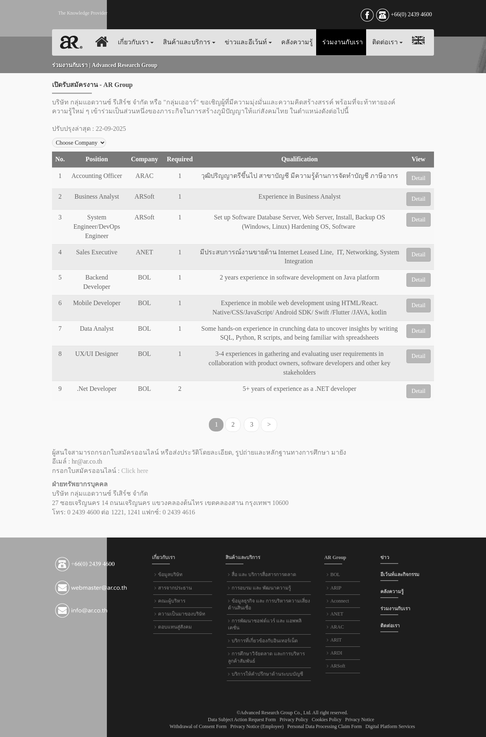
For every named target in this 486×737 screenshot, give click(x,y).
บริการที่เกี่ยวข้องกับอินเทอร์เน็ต (265, 641)
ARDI (336, 653)
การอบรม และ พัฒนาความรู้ (261, 588)
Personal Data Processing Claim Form (324, 726)
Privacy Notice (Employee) (257, 726)
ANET (336, 614)
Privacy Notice (359, 719)
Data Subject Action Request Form (242, 719)
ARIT (336, 640)
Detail (418, 178)
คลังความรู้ (297, 42)
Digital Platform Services (390, 726)
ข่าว (384, 557)
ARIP (335, 588)
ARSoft (337, 666)
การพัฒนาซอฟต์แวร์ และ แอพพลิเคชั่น (265, 624)
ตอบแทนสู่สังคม (175, 627)
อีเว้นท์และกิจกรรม (399, 574)
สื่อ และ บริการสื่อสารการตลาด (264, 574)
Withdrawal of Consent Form (198, 726)
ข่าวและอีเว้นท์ (248, 42)
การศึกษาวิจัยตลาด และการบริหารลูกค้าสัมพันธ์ (266, 657)
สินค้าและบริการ (189, 42)
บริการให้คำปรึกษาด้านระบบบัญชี (267, 674)
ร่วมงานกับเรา (342, 42)
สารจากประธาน (175, 588)
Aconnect (339, 601)
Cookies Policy (326, 719)
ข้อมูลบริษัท (170, 574)
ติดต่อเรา (387, 42)
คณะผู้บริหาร (171, 601)
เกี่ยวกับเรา (136, 42)
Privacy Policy (294, 719)
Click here (134, 470)
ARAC (337, 627)
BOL (335, 574)
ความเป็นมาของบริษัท (181, 614)
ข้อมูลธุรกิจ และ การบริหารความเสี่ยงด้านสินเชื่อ (269, 604)
